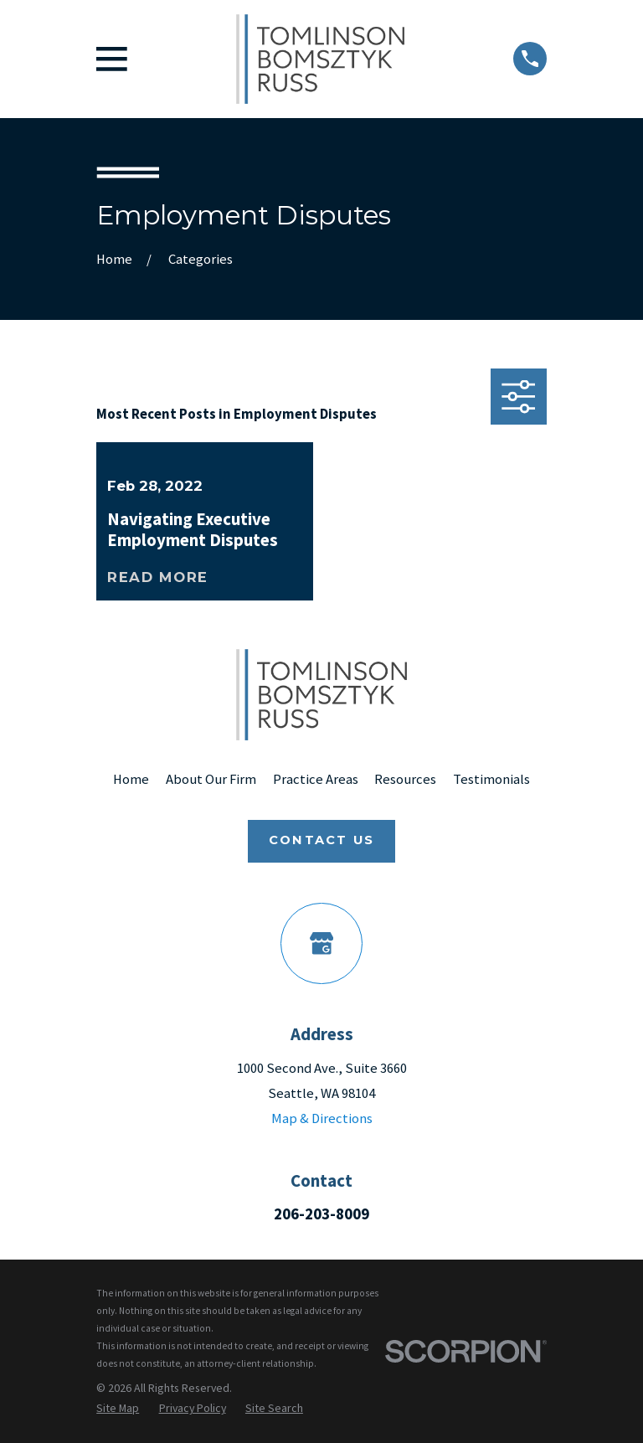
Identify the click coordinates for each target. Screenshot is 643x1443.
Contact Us (321, 840)
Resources (405, 779)
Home (131, 779)
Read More (157, 577)
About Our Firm (211, 779)
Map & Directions (322, 1118)
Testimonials (491, 779)
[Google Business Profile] (321, 943)
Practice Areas (315, 779)
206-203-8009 (321, 1214)
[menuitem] (117, 1408)
